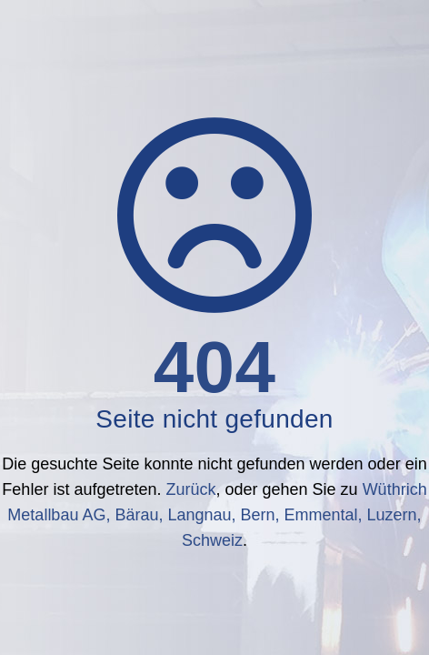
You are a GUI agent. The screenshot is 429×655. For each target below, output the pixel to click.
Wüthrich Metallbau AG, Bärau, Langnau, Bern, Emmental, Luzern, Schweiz (216, 514)
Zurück (190, 489)
